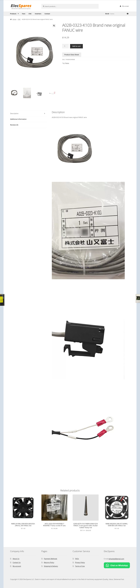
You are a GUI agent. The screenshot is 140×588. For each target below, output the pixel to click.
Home (14, 19)
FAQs (77, 559)
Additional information (18, 119)
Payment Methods (50, 559)
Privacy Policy (80, 562)
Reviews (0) (14, 125)
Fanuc (67, 63)
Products (13, 14)
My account (125, 6)
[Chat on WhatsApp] (117, 565)
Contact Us (17, 562)
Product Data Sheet (71, 55)
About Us (16, 559)
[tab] (28, 113)
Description (14, 113)
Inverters (38, 14)
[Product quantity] (65, 46)
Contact (47, 14)
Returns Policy (49, 562)
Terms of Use (80, 566)
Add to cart (76, 46)
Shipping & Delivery (51, 566)
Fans (23, 14)
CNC (30, 14)
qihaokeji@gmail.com (116, 559)
